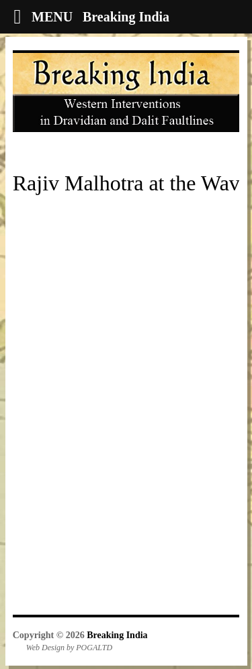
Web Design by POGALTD (69, 647)
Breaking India (117, 635)
